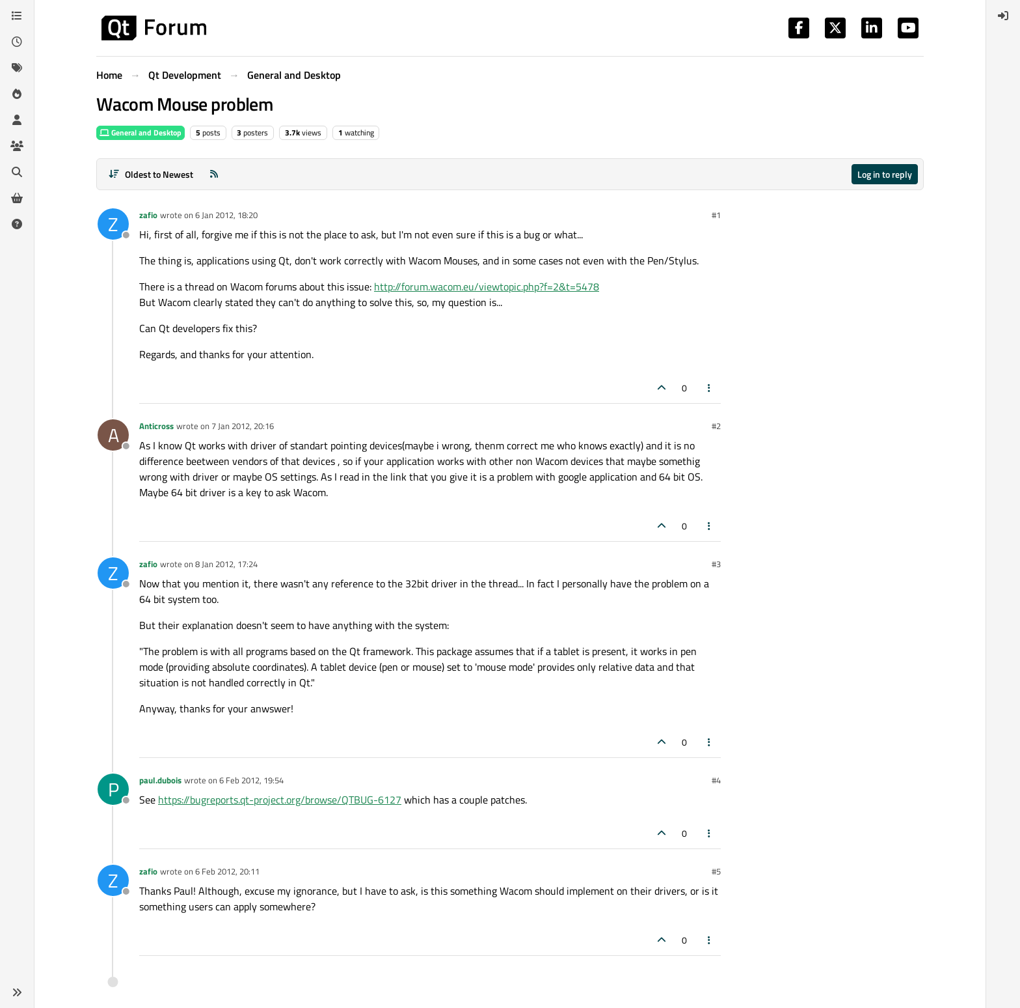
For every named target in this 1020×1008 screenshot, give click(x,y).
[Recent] (17, 41)
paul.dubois (160, 780)
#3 (716, 563)
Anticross (156, 425)
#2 (716, 425)
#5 (716, 871)
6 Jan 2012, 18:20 (226, 214)
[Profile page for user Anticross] (113, 435)
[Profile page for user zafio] (113, 224)
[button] (17, 992)
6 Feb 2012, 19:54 (251, 780)
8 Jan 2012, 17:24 (226, 563)
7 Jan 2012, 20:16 (242, 425)
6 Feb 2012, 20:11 (227, 871)
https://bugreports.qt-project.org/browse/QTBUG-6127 (279, 799)
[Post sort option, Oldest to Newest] (150, 174)
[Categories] (17, 15)
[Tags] (17, 67)
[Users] (17, 119)
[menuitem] (1003, 15)
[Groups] (17, 145)
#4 (716, 780)
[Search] (17, 171)
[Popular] (17, 93)
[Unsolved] (17, 224)
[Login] (1003, 15)
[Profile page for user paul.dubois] (113, 789)
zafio (148, 214)
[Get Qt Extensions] (17, 198)
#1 (716, 214)
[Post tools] (709, 388)
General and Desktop (140, 132)
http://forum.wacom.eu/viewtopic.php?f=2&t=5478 (486, 286)
